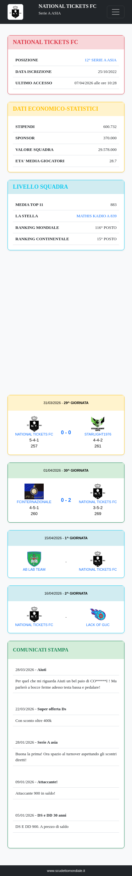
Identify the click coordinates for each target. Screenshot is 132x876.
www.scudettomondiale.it (66, 871)
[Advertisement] (66, 324)
